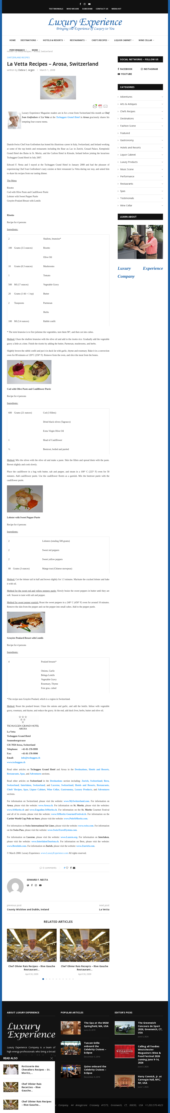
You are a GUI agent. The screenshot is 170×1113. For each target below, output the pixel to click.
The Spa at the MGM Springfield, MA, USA (96, 1024)
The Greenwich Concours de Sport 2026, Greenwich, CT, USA (150, 1027)
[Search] (161, 60)
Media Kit (116, 8)
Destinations (28, 40)
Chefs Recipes (127, 111)
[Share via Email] (74, 867)
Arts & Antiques (128, 104)
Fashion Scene (128, 125)
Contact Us (102, 8)
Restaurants (77, 40)
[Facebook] (80, 3)
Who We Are (73, 8)
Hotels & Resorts (53, 40)
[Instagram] (84, 3)
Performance (17, 50)
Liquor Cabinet (122, 40)
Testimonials (56, 8)
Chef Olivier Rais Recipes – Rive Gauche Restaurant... (31, 968)
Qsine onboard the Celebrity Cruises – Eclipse (95, 1069)
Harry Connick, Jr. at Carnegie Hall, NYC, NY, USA (150, 1079)
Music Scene (127, 169)
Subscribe (87, 8)
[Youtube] (89, 3)
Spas (22, 774)
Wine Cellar (145, 40)
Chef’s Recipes (99, 40)
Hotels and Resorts (99, 769)
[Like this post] (67, 867)
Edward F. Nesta (37, 879)
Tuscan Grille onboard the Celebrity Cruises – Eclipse (95, 1047)
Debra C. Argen (26, 70)
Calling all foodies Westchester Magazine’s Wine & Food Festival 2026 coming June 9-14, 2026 (149, 1054)
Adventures (35, 774)
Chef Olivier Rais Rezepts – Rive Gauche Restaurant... (84, 968)
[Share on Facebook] (71, 867)
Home (12, 40)
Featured (125, 133)
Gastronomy (127, 140)
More (35, 50)
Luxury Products (129, 162)
